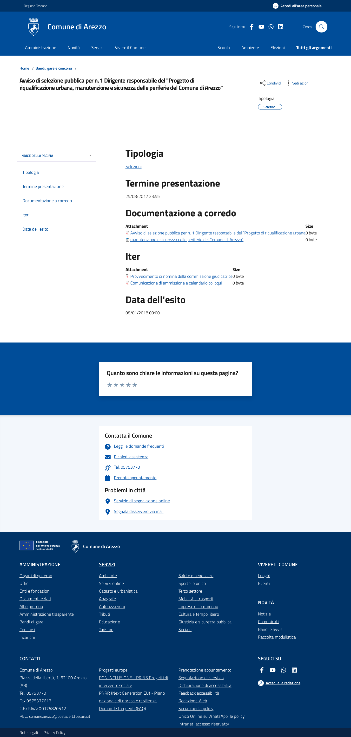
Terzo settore (190, 591)
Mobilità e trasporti (196, 598)
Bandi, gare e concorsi (54, 68)
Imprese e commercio (198, 606)
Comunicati (268, 621)
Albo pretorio (31, 606)
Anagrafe (107, 598)
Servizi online (111, 583)
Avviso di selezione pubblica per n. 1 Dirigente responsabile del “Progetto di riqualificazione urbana (217, 233)
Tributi (104, 614)
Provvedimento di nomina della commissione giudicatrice (181, 276)
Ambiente (108, 575)
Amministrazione (40, 47)
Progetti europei (114, 670)
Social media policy (196, 708)
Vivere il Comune (130, 47)
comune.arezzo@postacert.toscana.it (59, 716)
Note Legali (29, 732)
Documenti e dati (35, 598)
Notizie (264, 614)
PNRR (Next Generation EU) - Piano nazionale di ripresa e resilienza (132, 697)
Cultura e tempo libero (199, 614)
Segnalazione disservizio (201, 677)
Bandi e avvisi (271, 629)
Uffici (24, 583)
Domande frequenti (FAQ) (122, 708)
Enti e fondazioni (35, 591)
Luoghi (264, 575)
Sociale (185, 629)
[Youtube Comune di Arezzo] (259, 27)
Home (24, 68)
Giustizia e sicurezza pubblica (205, 622)
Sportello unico (192, 583)
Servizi (97, 47)
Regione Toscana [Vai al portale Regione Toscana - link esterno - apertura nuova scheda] (35, 5)
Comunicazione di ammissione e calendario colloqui (176, 283)
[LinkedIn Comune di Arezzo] (279, 27)
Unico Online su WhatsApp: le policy (212, 716)
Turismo (106, 629)
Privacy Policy (55, 732)
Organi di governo (36, 575)
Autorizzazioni (112, 606)
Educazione (109, 622)
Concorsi (27, 629)
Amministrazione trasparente (47, 614)
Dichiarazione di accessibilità (205, 685)
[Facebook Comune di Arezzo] (250, 27)
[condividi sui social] (270, 83)
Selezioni (134, 166)
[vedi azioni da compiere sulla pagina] (297, 83)
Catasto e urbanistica (118, 591)
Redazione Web (193, 701)
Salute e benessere (196, 575)
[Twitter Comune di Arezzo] (269, 27)
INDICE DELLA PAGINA (56, 155)
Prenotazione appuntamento (205, 670)
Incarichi (27, 637)
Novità (74, 47)
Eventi (264, 583)
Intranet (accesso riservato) (204, 724)
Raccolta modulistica (277, 637)
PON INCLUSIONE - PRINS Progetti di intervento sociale (133, 681)
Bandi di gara (32, 622)
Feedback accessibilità (199, 693)
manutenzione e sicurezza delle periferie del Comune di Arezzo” (187, 239)
